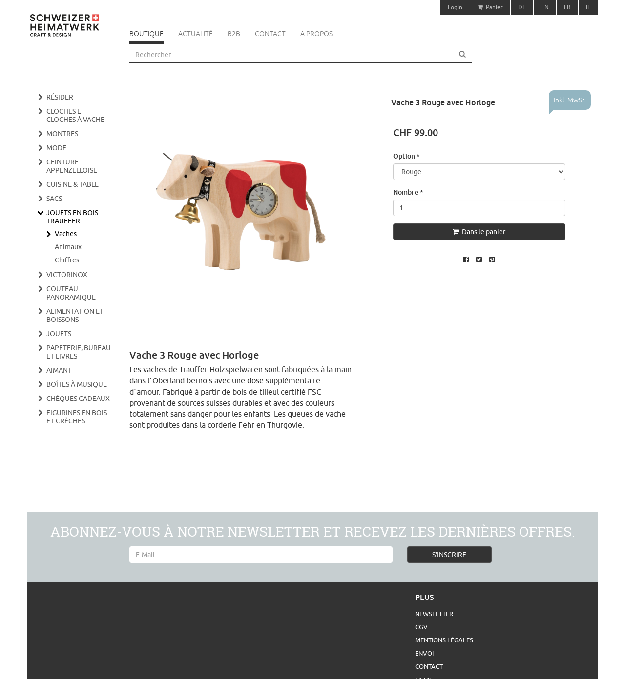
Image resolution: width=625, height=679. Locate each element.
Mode (56, 148)
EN (545, 7)
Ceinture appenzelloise (71, 166)
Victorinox (66, 275)
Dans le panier (479, 232)
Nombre (408, 192)
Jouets (58, 334)
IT (588, 7)
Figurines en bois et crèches (76, 417)
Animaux (68, 247)
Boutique (146, 34)
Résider (59, 97)
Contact (270, 34)
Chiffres (67, 260)
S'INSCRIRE (449, 555)
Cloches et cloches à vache (75, 115)
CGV (421, 627)
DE (522, 7)
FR (567, 7)
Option (406, 156)
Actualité (195, 34)
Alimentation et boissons (75, 315)
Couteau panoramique (71, 293)
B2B (234, 34)
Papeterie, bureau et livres (78, 352)
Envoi (424, 653)
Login (455, 7)
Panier (490, 7)
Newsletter (434, 614)
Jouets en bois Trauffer (72, 217)
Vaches (66, 234)
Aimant (59, 370)
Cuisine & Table (72, 184)
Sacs (54, 198)
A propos (316, 34)
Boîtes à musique (76, 384)
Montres (62, 134)
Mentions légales (444, 640)
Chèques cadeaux (78, 398)
